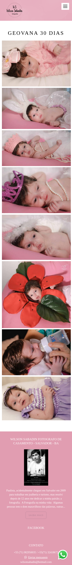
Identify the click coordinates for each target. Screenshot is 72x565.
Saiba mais (36, 495)
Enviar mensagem (38, 537)
